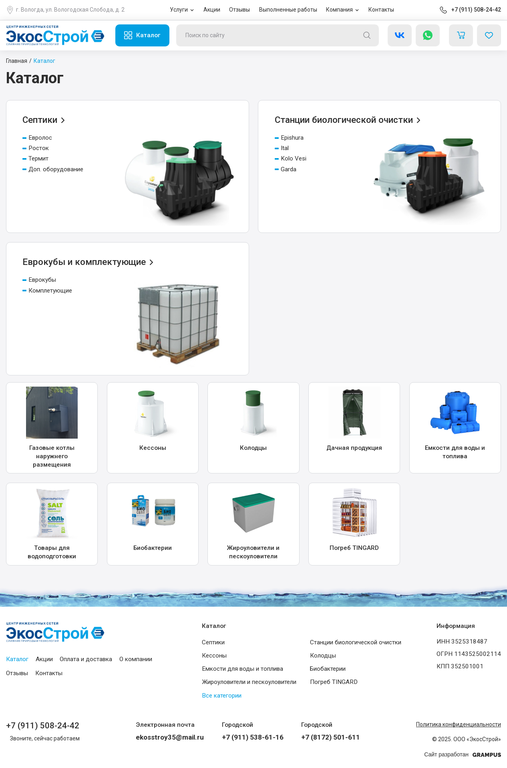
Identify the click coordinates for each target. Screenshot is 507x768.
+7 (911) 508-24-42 (476, 9)
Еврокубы (39, 279)
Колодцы (323, 655)
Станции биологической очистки (355, 642)
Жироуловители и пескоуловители (249, 682)
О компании (135, 658)
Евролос (37, 137)
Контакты (381, 9)
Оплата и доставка (86, 658)
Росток (35, 148)
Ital (282, 148)
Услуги (179, 9)
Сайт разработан (462, 754)
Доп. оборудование (52, 169)
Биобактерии (328, 668)
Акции (211, 9)
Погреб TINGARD (334, 682)
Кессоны (214, 655)
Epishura (289, 137)
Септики (213, 642)
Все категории (221, 695)
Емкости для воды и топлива (242, 668)
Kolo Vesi (290, 158)
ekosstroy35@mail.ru (170, 737)
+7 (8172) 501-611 (330, 737)
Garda (285, 169)
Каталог (148, 35)
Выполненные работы (288, 9)
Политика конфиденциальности (458, 724)
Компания (339, 9)
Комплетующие (47, 290)
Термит (35, 158)
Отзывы (239, 9)
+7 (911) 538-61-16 (253, 737)
